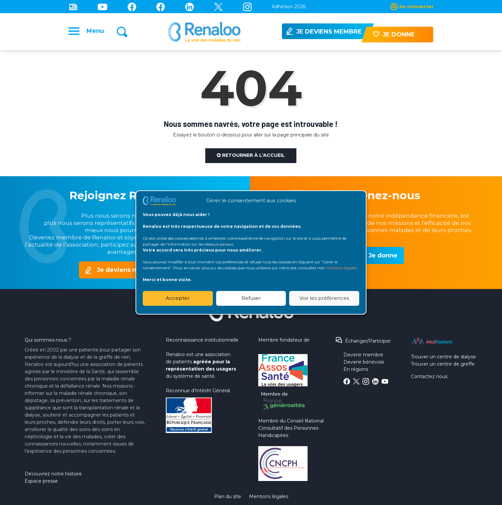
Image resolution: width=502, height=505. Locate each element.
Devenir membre (363, 355)
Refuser (251, 298)
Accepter (177, 298)
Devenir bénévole (363, 362)
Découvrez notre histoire (53, 474)
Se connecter (416, 7)
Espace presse (41, 481)
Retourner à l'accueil (251, 155)
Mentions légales (268, 496)
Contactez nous (429, 376)
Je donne (382, 255)
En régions (355, 369)
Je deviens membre (128, 270)
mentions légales (341, 267)
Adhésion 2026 (289, 7)
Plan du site (227, 496)
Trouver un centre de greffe (443, 364)
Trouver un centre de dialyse (443, 357)
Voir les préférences (324, 298)
